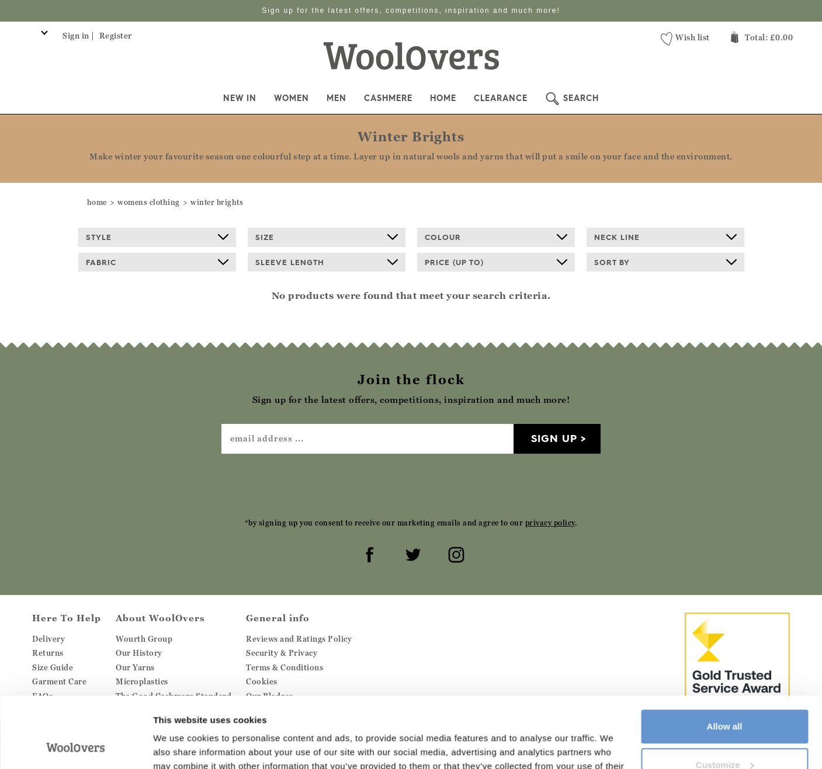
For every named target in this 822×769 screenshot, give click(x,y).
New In (239, 98)
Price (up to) (496, 262)
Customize (725, 698)
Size (326, 237)
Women (291, 98)
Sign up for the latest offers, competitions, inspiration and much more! (411, 10)
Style (157, 237)
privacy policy (550, 523)
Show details (180, 746)
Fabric (157, 262)
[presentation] (411, 485)
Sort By (665, 262)
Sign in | (79, 35)
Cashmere (388, 98)
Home (443, 98)
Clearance (501, 98)
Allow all (725, 660)
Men (336, 98)
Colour (496, 237)
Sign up (554, 438)
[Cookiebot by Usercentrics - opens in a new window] (76, 746)
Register (115, 35)
